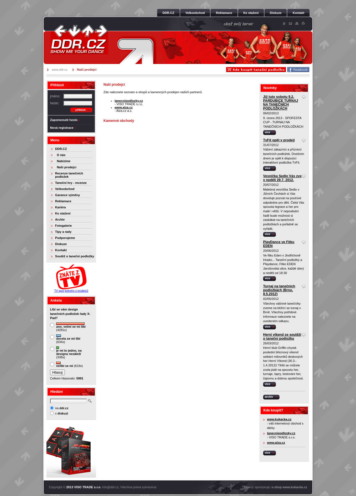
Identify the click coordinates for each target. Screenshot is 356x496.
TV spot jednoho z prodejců (71, 290)
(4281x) (71, 327)
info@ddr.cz (110, 487)
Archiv (60, 219)
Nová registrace (61, 127)
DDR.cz (79, 39)
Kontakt (61, 250)
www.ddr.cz (60, 69)
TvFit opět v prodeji (279, 140)
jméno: (55, 96)
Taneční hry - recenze (71, 182)
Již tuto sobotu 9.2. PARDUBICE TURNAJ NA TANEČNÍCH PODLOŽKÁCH (280, 102)
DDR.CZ (61, 148)
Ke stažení (62, 213)
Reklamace (63, 201)
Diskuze (61, 244)
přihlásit (80, 109)
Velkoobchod (65, 189)
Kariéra (60, 207)
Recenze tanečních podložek (69, 175)
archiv (269, 396)
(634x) (68, 339)
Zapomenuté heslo (64, 120)
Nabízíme (62, 161)
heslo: (54, 103)
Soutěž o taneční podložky (74, 256)
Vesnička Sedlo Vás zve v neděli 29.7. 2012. (282, 178)
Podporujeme (65, 238)
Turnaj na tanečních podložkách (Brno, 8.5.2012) (279, 290)
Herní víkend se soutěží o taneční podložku (282, 336)
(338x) (68, 352)
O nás (60, 155)
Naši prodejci (65, 167)
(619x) (69, 364)
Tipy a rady (63, 231)
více (267, 132)
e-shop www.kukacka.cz (289, 487)
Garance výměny (67, 195)
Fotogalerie (63, 225)
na (61, 408)
